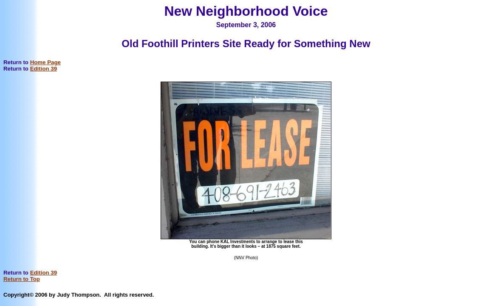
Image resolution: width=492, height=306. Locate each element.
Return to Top (21, 279)
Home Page (45, 62)
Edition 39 (43, 68)
